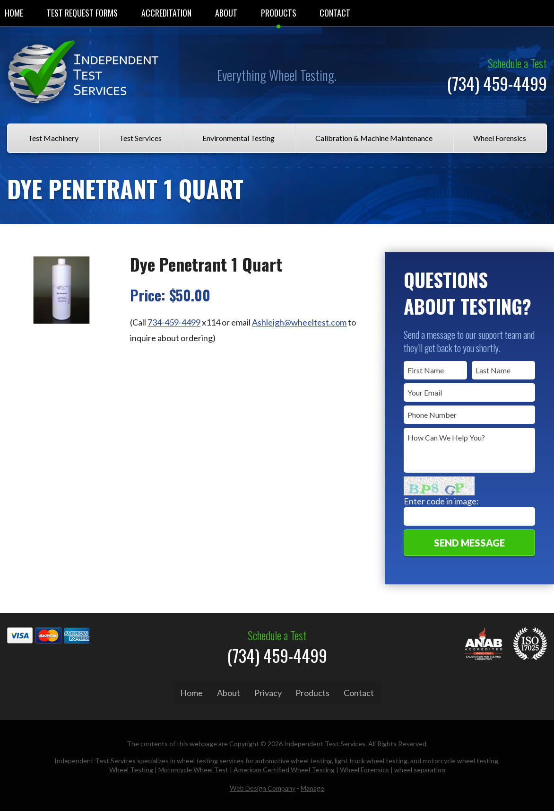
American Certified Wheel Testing (284, 768)
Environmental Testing (238, 137)
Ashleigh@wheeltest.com (299, 322)
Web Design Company (262, 786)
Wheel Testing (131, 768)
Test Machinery (53, 137)
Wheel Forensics (499, 137)
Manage (312, 786)
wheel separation (419, 768)
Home (191, 693)
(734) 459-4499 (497, 83)
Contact (335, 13)
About (226, 13)
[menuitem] (82, 13)
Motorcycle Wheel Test (193, 768)
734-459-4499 (173, 322)
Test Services (140, 137)
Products (278, 13)
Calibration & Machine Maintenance (374, 137)
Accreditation (166, 13)
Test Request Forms (82, 13)
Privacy (268, 693)
